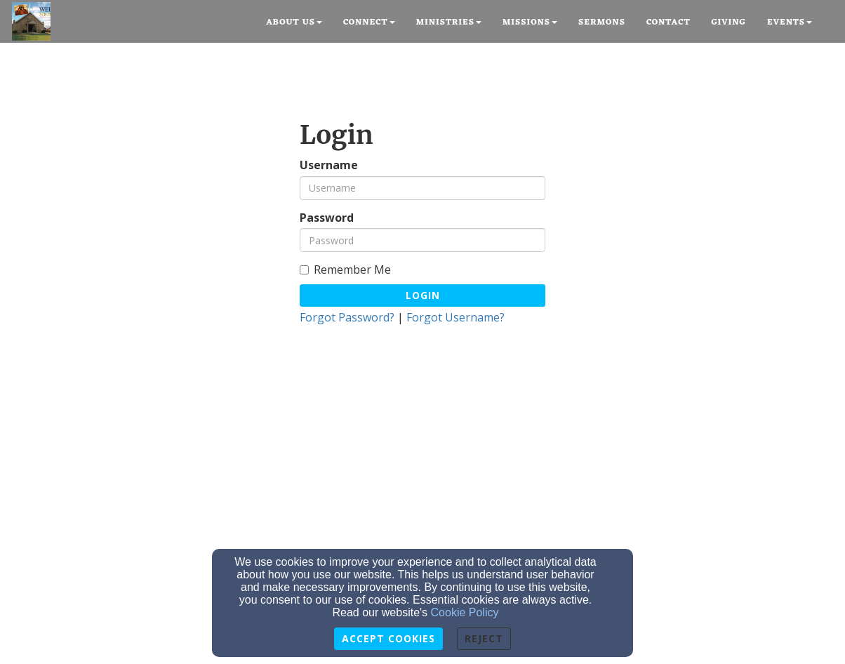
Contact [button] (668, 22)
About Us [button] (294, 22)
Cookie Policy (465, 612)
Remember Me (345, 270)
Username (329, 165)
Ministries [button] (448, 22)
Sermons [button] (601, 22)
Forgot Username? (455, 317)
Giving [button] (728, 22)
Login (423, 295)
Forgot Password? (347, 317)
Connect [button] (369, 22)
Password (327, 218)
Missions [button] (530, 22)
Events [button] (789, 22)
